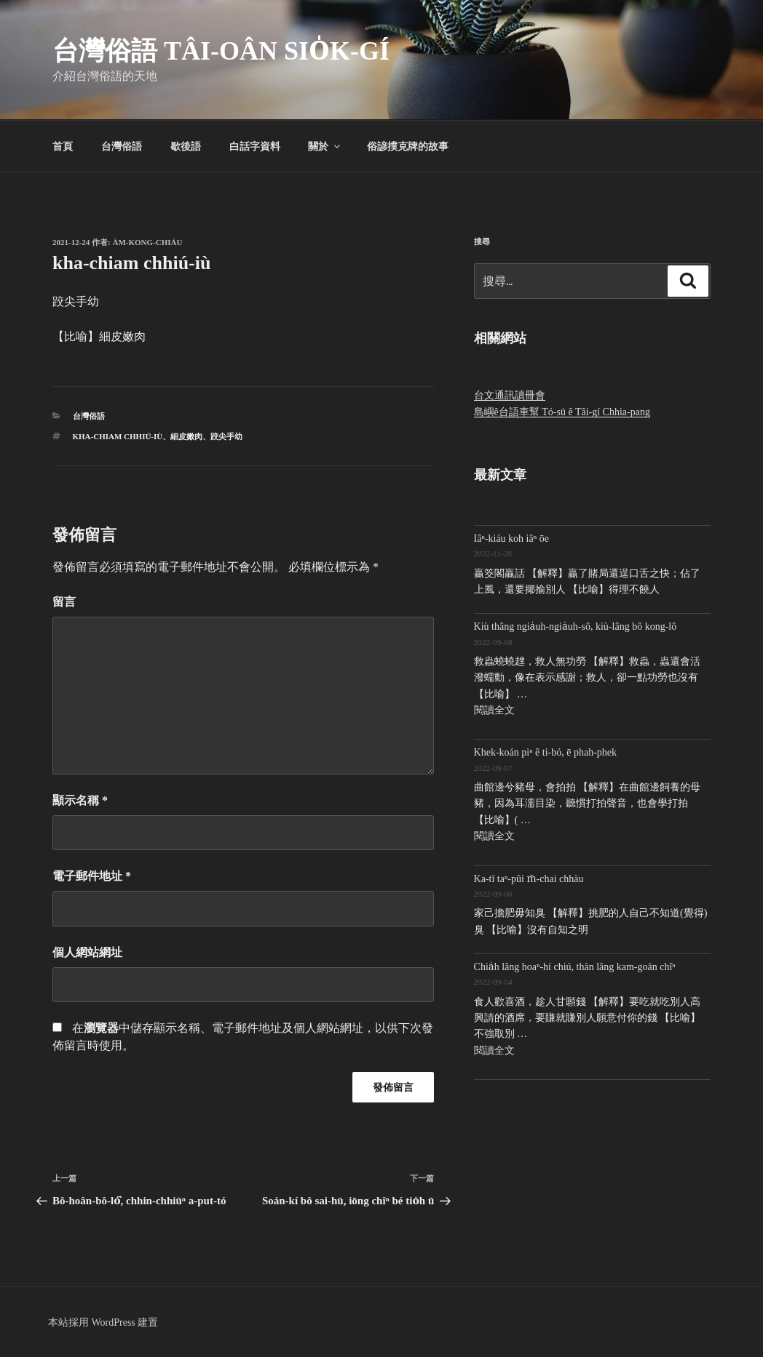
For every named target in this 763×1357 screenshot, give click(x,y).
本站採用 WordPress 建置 (103, 1322)
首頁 (62, 146)
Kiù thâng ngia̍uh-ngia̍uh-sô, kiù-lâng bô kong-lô (575, 626)
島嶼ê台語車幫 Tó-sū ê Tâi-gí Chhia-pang (562, 412)
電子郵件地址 (91, 876)
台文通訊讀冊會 (509, 395)
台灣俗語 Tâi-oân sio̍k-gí (221, 50)
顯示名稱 (80, 800)
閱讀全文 (494, 710)
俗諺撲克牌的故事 (407, 146)
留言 (64, 602)
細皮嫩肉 (186, 436)
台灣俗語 (121, 146)
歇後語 (185, 146)
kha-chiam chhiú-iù (118, 436)
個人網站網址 (87, 952)
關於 (325, 146)
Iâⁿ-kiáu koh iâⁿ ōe (511, 538)
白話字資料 (254, 146)
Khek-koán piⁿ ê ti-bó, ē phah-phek (545, 752)
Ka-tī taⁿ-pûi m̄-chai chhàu (529, 878)
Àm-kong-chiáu (148, 242)
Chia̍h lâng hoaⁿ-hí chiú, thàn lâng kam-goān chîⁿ (575, 966)
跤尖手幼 (226, 436)
